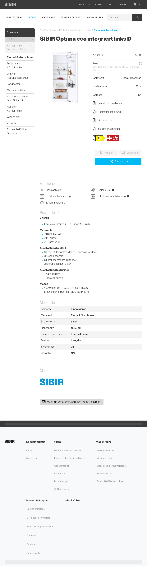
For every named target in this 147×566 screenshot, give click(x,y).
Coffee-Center (62, 489)
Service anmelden (36, 509)
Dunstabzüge (61, 481)
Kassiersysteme (105, 474)
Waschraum (48, 17)
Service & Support (71, 17)
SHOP (43, 30)
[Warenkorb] (134, 4)
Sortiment (12, 32)
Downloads (84, 4)
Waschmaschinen (106, 450)
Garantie (31, 535)
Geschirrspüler (61, 466)
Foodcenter (13, 84)
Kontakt (99, 4)
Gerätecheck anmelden (39, 518)
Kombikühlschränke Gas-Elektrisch (18, 98)
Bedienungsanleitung (107, 111)
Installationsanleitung (107, 128)
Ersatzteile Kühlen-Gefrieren (17, 131)
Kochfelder (60, 474)
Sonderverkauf (15, 17)
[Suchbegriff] (116, 17)
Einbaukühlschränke (20, 57)
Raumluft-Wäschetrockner (110, 481)
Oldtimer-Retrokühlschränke (17, 75)
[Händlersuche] (118, 161)
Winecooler (13, 117)
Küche (32, 17)
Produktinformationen (107, 103)
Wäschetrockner (105, 458)
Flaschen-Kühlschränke (14, 108)
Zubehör (12, 123)
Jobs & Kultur (95, 17)
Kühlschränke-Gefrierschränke (20, 48)
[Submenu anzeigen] (32, 32)
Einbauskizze (102, 120)
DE (110, 4)
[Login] (122, 4)
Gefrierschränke (16, 90)
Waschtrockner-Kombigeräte (112, 466)
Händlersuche (34, 553)
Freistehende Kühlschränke (14, 65)
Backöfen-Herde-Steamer (67, 450)
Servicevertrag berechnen (40, 527)
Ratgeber (31, 544)
